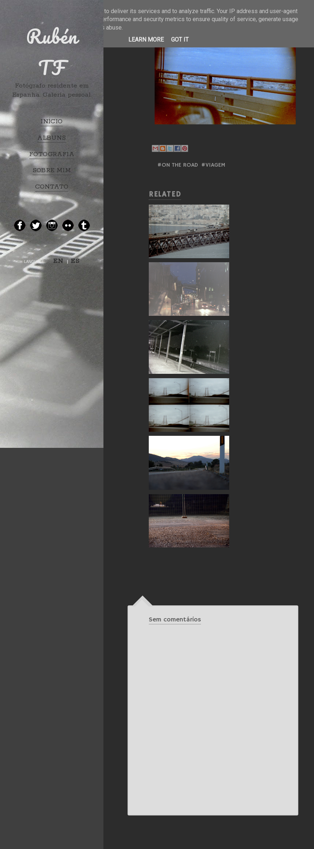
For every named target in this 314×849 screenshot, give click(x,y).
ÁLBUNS (51, 138)
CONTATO (52, 187)
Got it (180, 39)
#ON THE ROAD (177, 165)
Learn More (146, 39)
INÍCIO (52, 121)
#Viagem (213, 165)
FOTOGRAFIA (51, 154)
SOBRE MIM (52, 170)
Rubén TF (52, 51)
